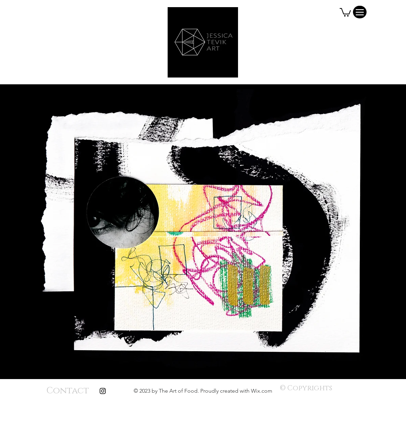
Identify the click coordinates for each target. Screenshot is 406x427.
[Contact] (68, 391)
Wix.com (261, 391)
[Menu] (360, 12)
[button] (345, 12)
